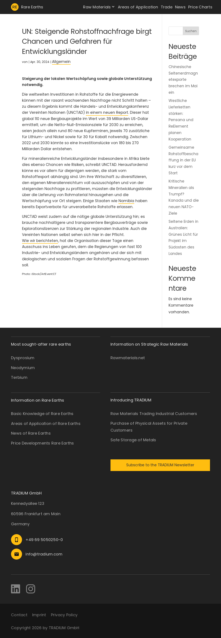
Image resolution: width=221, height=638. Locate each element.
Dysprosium (23, 357)
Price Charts (200, 7)
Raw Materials (97, 7)
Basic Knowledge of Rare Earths (42, 413)
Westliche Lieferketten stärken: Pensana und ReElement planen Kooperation (181, 120)
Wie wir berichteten (40, 240)
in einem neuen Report (107, 112)
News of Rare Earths (31, 433)
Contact (19, 615)
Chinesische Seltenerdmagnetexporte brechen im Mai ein (183, 79)
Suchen (191, 31)
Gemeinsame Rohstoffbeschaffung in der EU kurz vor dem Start (183, 160)
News (180, 7)
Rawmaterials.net (127, 357)
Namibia (126, 200)
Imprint (39, 615)
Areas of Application (138, 7)
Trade (166, 7)
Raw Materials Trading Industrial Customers (153, 413)
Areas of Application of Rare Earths (46, 423)
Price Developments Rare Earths (42, 443)
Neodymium (23, 367)
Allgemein (61, 61)
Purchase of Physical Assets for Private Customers (148, 427)
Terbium (19, 377)
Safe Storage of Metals (133, 440)
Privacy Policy (64, 615)
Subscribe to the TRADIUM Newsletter (160, 465)
